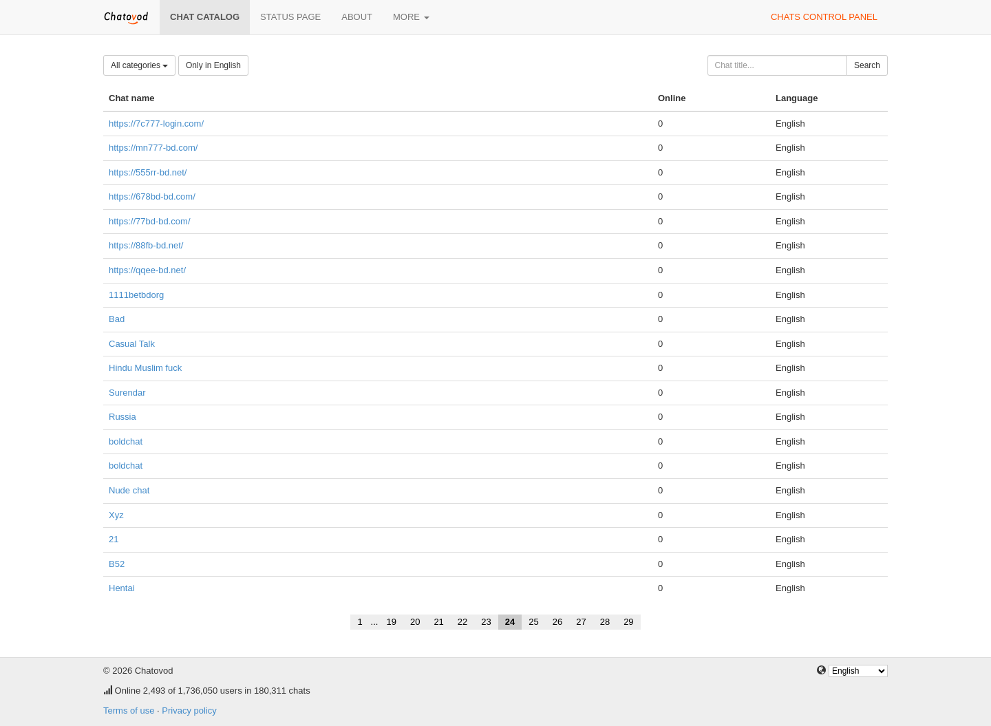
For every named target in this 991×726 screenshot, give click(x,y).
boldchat (125, 441)
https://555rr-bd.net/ (148, 172)
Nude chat (129, 490)
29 (628, 622)
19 (391, 622)
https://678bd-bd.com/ (152, 196)
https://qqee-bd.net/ (147, 270)
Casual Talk (132, 344)
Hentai (122, 588)
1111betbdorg (136, 295)
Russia (122, 417)
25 (533, 622)
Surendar (127, 392)
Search (867, 65)
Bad (117, 319)
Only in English (213, 65)
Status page (290, 17)
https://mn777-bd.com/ (153, 147)
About (356, 17)
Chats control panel (824, 17)
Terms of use (128, 710)
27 (581, 622)
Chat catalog (204, 17)
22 (462, 622)
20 (415, 622)
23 (486, 622)
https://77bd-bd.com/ (150, 221)
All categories (139, 65)
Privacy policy (189, 710)
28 (605, 622)
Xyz (116, 515)
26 (557, 622)
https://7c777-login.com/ (156, 123)
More (411, 17)
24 (510, 622)
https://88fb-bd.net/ (146, 245)
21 (113, 539)
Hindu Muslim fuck (145, 368)
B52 (117, 564)
